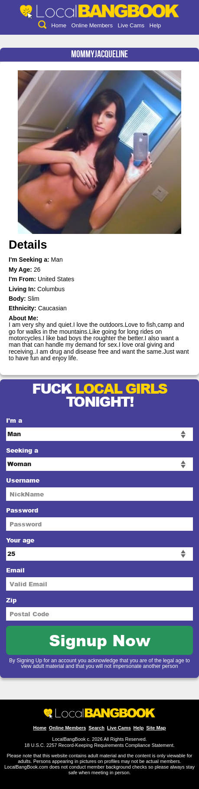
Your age (20, 540)
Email (15, 570)
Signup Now (99, 640)
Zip (11, 600)
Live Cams (131, 25)
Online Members (92, 25)
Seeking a (22, 450)
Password (22, 510)
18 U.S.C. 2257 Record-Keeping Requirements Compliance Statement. (99, 745)
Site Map (156, 727)
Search (96, 727)
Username (22, 480)
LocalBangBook (68, 739)
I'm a (14, 420)
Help (155, 25)
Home (58, 25)
